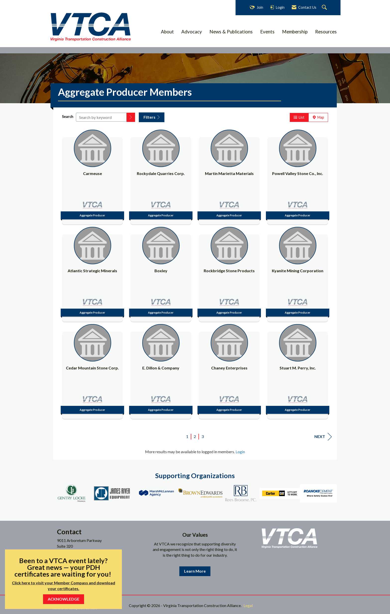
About (167, 31)
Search (67, 116)
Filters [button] (152, 117)
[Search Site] (325, 7)
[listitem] (92, 175)
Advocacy (191, 31)
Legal (248, 605)
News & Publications (231, 31)
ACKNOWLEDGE (63, 599)
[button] (131, 117)
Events (267, 31)
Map (318, 117)
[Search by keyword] (101, 117)
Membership (295, 31)
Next (323, 436)
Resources (326, 31)
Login (240, 451)
